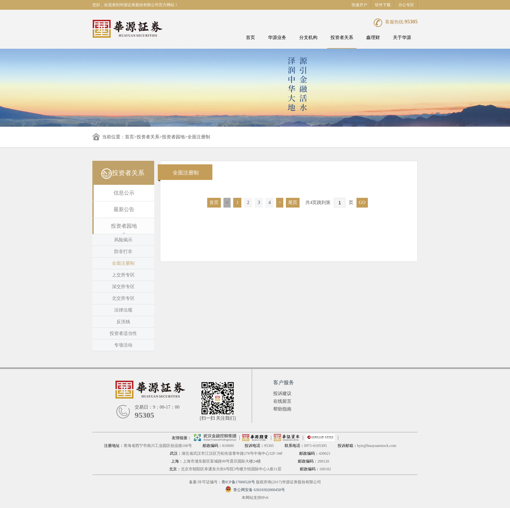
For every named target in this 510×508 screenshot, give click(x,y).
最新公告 (124, 209)
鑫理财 (373, 37)
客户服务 (283, 382)
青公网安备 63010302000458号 (255, 490)
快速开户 (359, 5)
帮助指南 (282, 409)
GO (362, 202)
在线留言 (282, 401)
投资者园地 (173, 136)
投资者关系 (341, 37)
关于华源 (402, 37)
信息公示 (124, 193)
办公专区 (406, 5)
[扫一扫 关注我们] (218, 418)
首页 (250, 37)
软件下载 (383, 5)
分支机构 (308, 37)
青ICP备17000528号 (238, 482)
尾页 (292, 202)
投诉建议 (282, 393)
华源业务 (277, 37)
